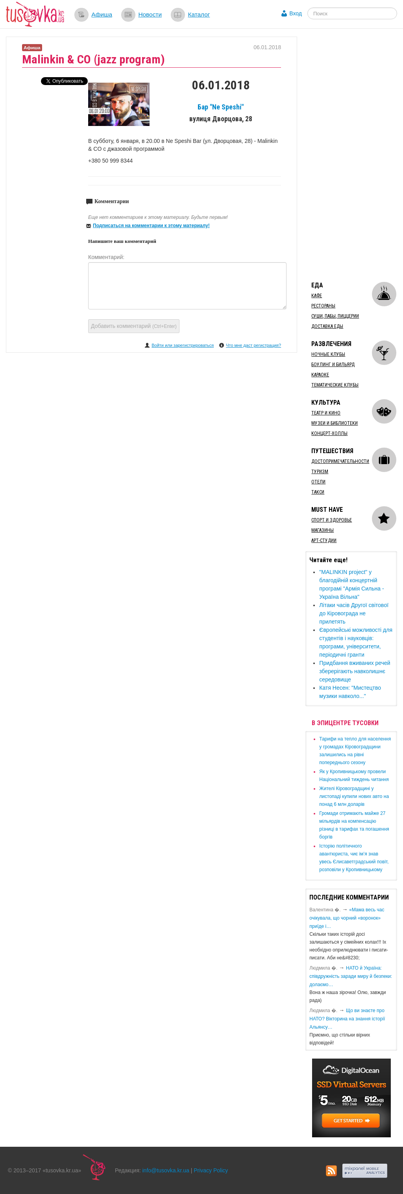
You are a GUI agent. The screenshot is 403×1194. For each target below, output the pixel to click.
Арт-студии (323, 540)
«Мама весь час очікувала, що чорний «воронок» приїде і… (346, 918)
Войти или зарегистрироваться (183, 345)
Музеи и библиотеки (334, 423)
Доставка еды (327, 326)
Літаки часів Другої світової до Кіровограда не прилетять (353, 613)
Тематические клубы (335, 385)
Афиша (101, 14)
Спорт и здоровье (331, 520)
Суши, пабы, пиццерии (335, 316)
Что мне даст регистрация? (253, 345)
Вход (295, 13)
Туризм (319, 471)
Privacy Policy (211, 1170)
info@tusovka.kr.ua (165, 1170)
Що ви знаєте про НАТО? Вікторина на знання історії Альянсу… (347, 1019)
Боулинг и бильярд (333, 364)
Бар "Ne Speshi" (221, 107)
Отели (318, 482)
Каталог (199, 14)
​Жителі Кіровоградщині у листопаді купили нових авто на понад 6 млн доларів (354, 796)
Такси (317, 492)
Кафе (316, 295)
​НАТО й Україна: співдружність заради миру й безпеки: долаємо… (350, 976)
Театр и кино (325, 413)
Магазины (322, 530)
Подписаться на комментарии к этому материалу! (151, 225)
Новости (150, 14)
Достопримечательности (340, 461)
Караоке (320, 375)
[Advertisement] (354, 155)
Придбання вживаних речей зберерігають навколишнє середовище (354, 671)
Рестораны (323, 306)
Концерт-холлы (329, 433)
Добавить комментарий (134, 326)
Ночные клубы (328, 354)
